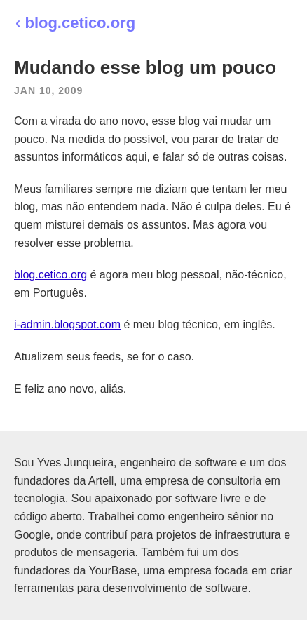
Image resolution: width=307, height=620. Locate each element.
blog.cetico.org (50, 275)
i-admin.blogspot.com (67, 324)
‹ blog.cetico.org (75, 23)
